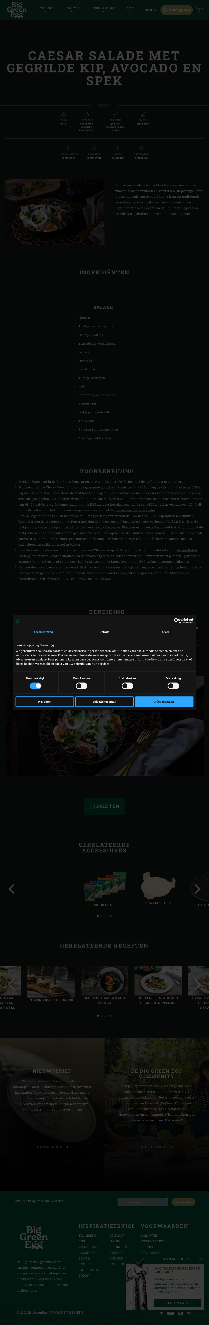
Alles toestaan (164, 702)
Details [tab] (105, 632)
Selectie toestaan (104, 702)
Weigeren (44, 702)
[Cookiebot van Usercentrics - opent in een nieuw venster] (175, 621)
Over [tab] (165, 632)
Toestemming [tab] (43, 632)
